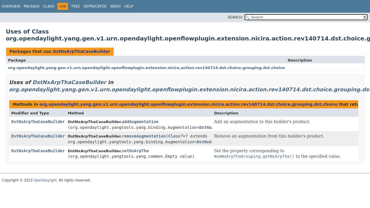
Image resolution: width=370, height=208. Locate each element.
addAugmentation (140, 121)
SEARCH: (235, 17)
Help (128, 6)
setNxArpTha (135, 150)
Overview (11, 6)
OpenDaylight (45, 180)
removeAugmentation (144, 136)
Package (32, 6)
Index (115, 6)
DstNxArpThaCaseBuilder (81, 51)
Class (48, 6)
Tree (75, 6)
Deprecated (95, 6)
